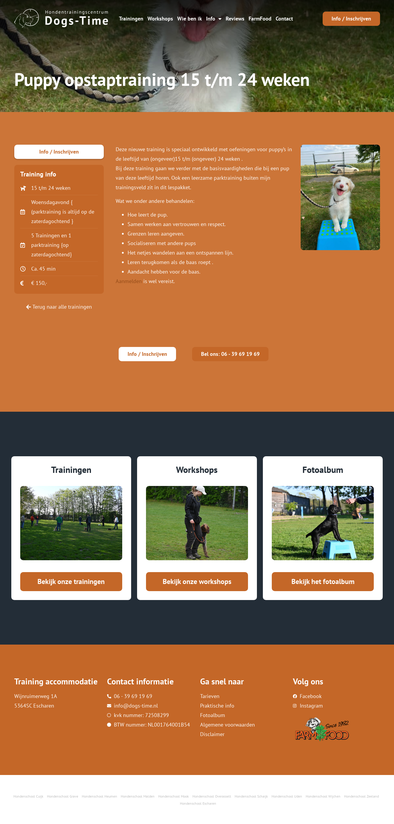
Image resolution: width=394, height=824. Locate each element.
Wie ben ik (189, 18)
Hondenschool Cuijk (28, 796)
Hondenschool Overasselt (211, 796)
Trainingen (131, 18)
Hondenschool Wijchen (323, 796)
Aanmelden (129, 281)
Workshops (160, 18)
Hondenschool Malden (138, 796)
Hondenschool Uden (286, 796)
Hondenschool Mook (173, 796)
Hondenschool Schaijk (251, 796)
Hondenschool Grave (62, 796)
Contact (284, 18)
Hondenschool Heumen (99, 796)
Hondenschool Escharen (198, 803)
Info (214, 18)
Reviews (235, 18)
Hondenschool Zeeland (361, 796)
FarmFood (260, 18)
